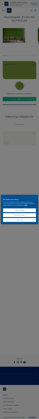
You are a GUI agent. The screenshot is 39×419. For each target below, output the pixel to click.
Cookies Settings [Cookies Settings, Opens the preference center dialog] (19, 210)
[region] (19, 209)
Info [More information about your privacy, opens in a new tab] (26, 205)
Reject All (19, 220)
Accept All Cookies (19, 215)
